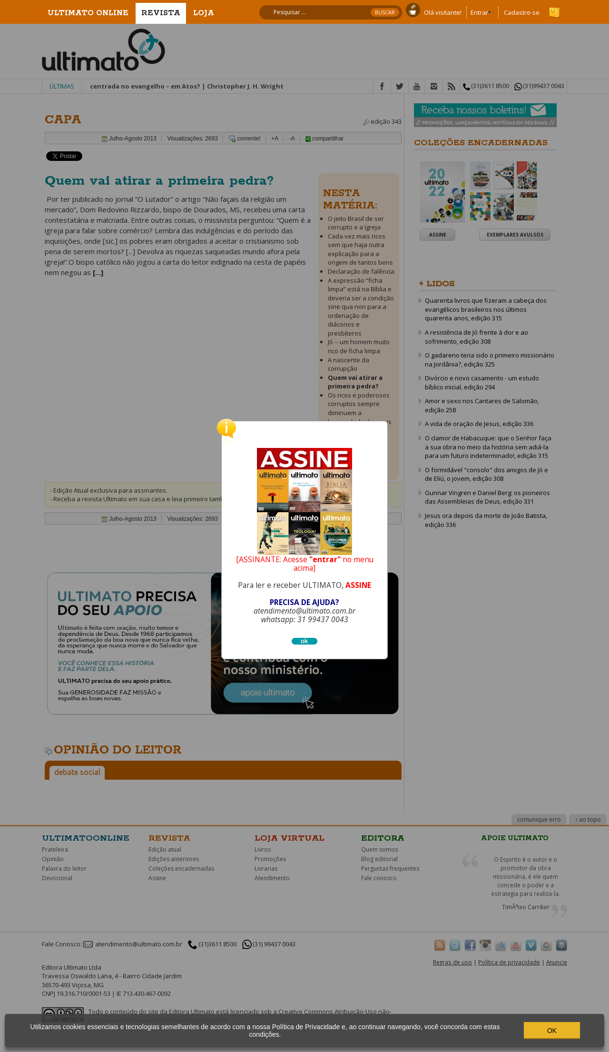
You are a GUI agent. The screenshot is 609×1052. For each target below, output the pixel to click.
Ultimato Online (88, 13)
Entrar (479, 12)
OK (552, 1030)
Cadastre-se (522, 12)
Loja (203, 13)
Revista (160, 13)
